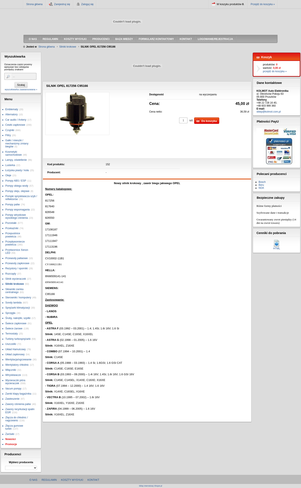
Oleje (8, 175)
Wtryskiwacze (13, 375)
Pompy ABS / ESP (15, 180)
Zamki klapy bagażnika (18, 393)
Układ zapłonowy (15, 354)
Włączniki (10, 369)
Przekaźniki (11, 228)
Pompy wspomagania (17, 209)
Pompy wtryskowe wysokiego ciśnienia (16, 216)
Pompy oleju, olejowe (17, 191)
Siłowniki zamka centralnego (14, 291)
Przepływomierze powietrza (15, 243)
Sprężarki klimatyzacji (17, 307)
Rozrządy (10, 273)
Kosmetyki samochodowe (13, 153)
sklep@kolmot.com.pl (268, 111)
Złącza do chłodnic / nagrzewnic (16, 419)
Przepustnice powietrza (12, 235)
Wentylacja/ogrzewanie (18, 359)
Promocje (11, 444)
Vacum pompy (13, 388)
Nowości (10, 439)
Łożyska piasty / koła (17, 170)
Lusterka (10, 165)
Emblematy (11, 109)
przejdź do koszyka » (275, 71)
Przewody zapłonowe (17, 263)
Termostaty (11, 333)
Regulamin (49, 479)
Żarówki (9, 434)
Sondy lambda (13, 302)
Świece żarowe (14, 328)
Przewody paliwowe (16, 258)
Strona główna (34, 4)
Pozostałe (11, 222)
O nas (33, 479)
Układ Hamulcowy (15, 349)
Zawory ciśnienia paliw (18, 404)
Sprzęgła (10, 313)
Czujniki (9, 130)
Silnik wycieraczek (15, 278)
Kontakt (93, 479)
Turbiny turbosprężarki (18, 338)
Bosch (262, 182)
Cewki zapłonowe (15, 124)
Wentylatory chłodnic (17, 364)
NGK (261, 187)
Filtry (8, 135)
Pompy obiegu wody (16, 185)
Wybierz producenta (21, 462)
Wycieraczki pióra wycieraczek (15, 382)
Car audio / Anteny (15, 119)
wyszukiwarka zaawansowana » (21, 89)
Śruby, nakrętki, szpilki (17, 318)
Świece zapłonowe (15, 323)
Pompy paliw (12, 204)
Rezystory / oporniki (16, 268)
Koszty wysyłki (72, 479)
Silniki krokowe (14, 283)
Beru (261, 184)
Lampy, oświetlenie (16, 159)
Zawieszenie (12, 398)
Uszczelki (10, 344)
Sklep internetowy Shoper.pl (150, 486)
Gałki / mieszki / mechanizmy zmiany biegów (16, 143)
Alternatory (11, 114)
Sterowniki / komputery (18, 297)
